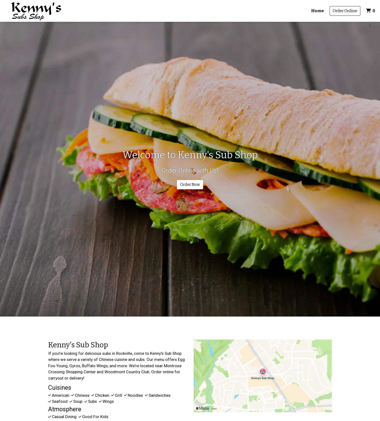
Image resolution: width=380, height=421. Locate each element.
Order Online (345, 10)
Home (317, 10)
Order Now (190, 184)
